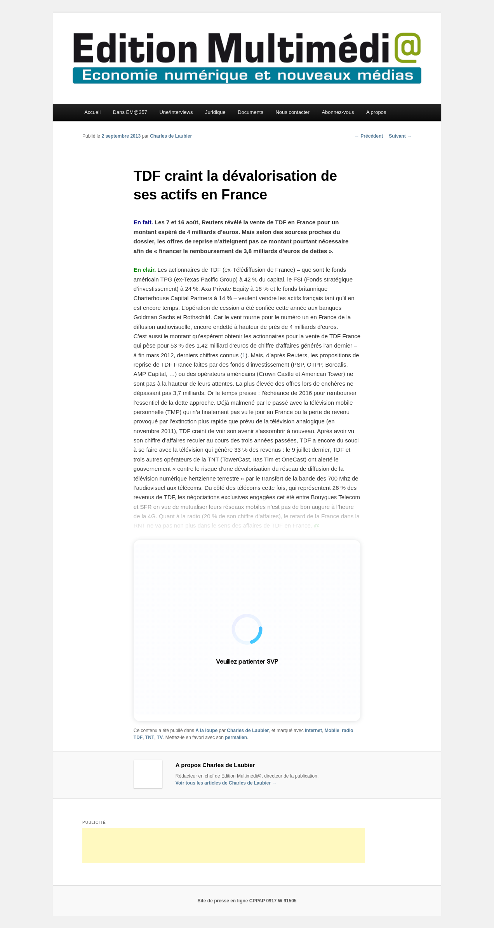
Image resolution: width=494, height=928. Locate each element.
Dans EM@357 (130, 112)
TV (160, 737)
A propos (376, 112)
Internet (313, 730)
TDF (138, 737)
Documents (250, 112)
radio (347, 730)
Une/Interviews (176, 112)
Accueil (92, 112)
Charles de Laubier (171, 136)
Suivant (400, 136)
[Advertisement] (223, 845)
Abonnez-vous (338, 112)
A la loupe (206, 730)
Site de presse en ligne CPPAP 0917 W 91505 (246, 901)
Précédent (369, 136)
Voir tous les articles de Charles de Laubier (226, 783)
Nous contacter (292, 112)
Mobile (332, 730)
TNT (149, 737)
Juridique (215, 112)
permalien (236, 737)
